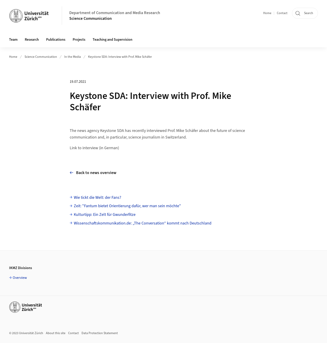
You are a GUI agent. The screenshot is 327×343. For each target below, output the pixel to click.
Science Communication (90, 18)
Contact (282, 13)
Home (267, 13)
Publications (55, 39)
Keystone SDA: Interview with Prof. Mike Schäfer (120, 57)
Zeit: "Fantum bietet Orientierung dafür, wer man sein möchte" (127, 206)
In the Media (72, 57)
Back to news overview (93, 173)
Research (32, 39)
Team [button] (13, 39)
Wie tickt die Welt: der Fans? (97, 197)
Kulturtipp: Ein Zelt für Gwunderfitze (105, 214)
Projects (79, 39)
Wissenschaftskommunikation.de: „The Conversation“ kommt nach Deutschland (142, 223)
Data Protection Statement (100, 333)
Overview (20, 277)
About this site (55, 333)
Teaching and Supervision (112, 39)
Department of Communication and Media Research (114, 13)
